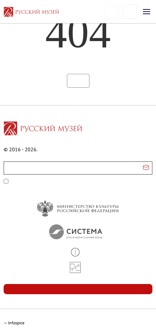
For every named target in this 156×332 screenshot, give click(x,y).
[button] (78, 252)
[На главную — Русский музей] (43, 11)
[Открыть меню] (146, 11)
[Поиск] (130, 11)
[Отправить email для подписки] (146, 168)
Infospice (16, 322)
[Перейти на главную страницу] (43, 129)
